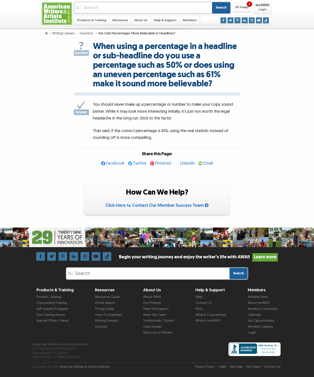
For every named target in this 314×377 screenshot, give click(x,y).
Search (221, 7)
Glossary (101, 326)
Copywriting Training (51, 303)
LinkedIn (187, 163)
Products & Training (91, 20)
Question (87, 33)
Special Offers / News (52, 320)
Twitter (140, 163)
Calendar (254, 315)
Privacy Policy (205, 367)
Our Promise (152, 303)
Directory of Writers (157, 332)
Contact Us (203, 303)
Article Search (105, 303)
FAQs (199, 309)
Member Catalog (260, 326)
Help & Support (165, 20)
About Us (141, 20)
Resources (120, 20)
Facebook (115, 163)
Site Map (236, 367)
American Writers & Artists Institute (84, 367)
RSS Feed (253, 367)
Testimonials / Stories (158, 320)
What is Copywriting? (210, 315)
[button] (242, 8)
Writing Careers (63, 33)
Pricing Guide (104, 309)
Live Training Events (50, 315)
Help (198, 297)
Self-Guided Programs (52, 309)
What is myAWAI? (207, 320)
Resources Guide (107, 297)
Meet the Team (154, 315)
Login (252, 332)
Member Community (263, 309)
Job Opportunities (261, 320)
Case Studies (152, 326)
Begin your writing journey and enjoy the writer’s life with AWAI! (198, 257)
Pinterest (163, 163)
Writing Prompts (106, 320)
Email (208, 163)
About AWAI (152, 297)
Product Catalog (48, 297)
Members (190, 20)
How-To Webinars (108, 315)
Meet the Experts (156, 309)
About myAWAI (259, 303)
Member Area (258, 297)
